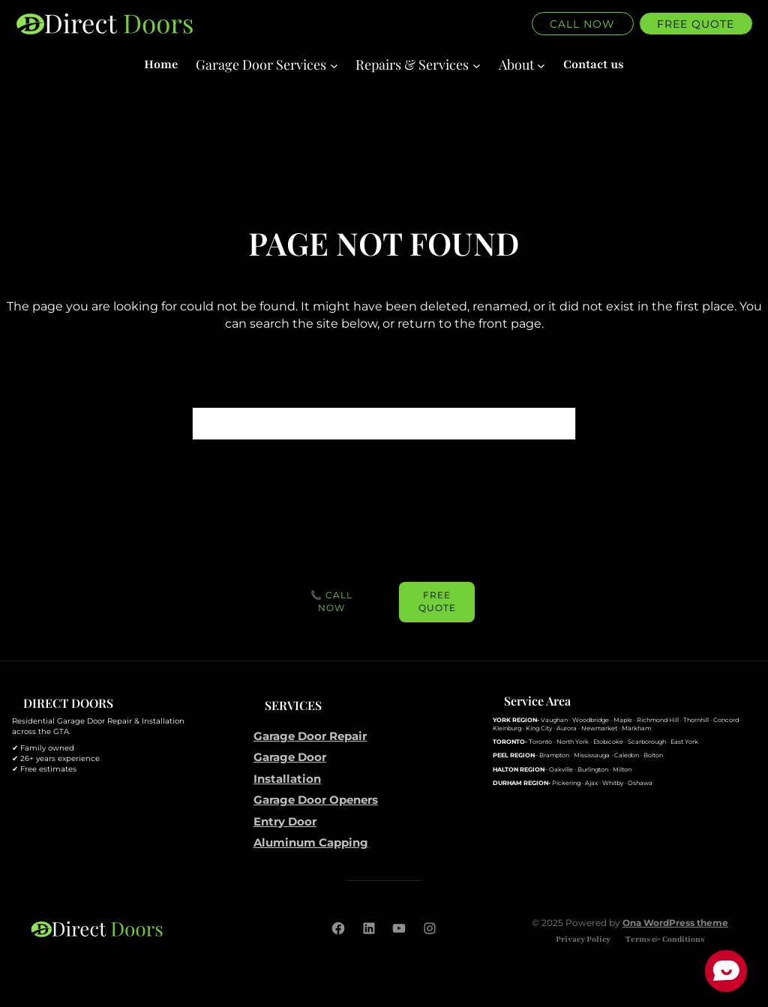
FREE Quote (437, 601)
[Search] (557, 424)
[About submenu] (522, 65)
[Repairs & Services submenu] (418, 65)
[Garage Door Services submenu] (267, 65)
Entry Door (285, 821)
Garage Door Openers (316, 800)
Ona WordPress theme (675, 922)
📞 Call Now (331, 601)
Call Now (582, 24)
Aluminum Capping (311, 842)
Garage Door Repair (310, 736)
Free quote (695, 24)
